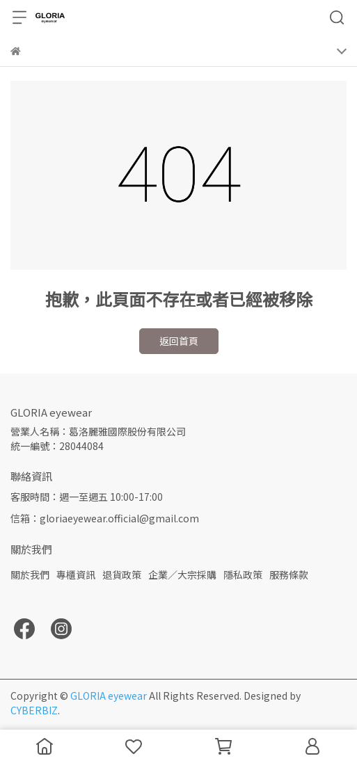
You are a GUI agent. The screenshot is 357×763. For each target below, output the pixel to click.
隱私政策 (242, 574)
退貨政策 (121, 574)
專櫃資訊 (75, 574)
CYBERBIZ (34, 710)
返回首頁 (178, 341)
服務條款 (288, 574)
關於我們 (29, 574)
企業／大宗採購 (182, 574)
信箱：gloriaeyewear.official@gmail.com (104, 518)
